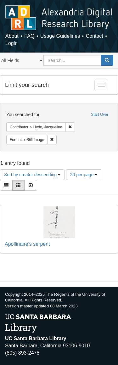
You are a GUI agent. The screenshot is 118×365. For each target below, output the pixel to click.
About (12, 36)
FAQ (29, 36)
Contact (94, 36)
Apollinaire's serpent (27, 244)
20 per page (84, 174)
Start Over (99, 114)
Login (11, 43)
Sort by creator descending (32, 174)
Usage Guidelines (60, 36)
